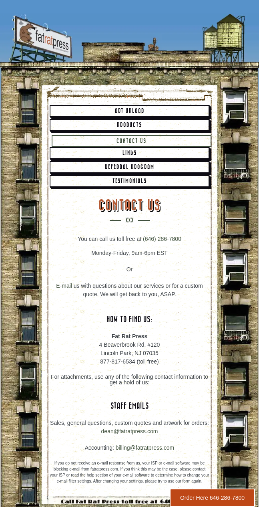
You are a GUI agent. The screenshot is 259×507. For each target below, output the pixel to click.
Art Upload (130, 111)
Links (129, 153)
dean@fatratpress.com (129, 431)
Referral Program (130, 167)
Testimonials (129, 181)
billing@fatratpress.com (145, 447)
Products (129, 125)
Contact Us (131, 141)
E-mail (64, 286)
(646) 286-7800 (162, 239)
